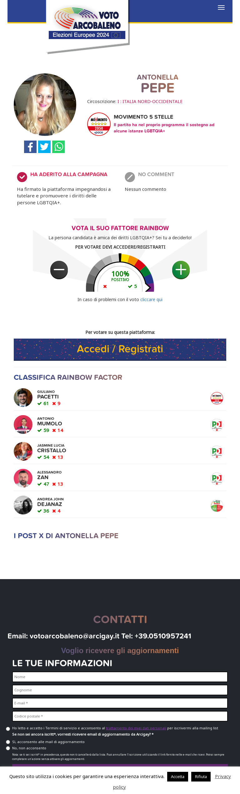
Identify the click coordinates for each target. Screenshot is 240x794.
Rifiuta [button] (201, 776)
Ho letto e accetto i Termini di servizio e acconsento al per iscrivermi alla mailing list (115, 728)
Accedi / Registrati (120, 349)
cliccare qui (151, 299)
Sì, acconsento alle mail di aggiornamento (48, 741)
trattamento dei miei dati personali (136, 728)
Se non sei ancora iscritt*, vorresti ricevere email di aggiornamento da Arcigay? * (82, 734)
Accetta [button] (177, 776)
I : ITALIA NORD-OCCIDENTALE (150, 101)
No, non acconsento (29, 748)
